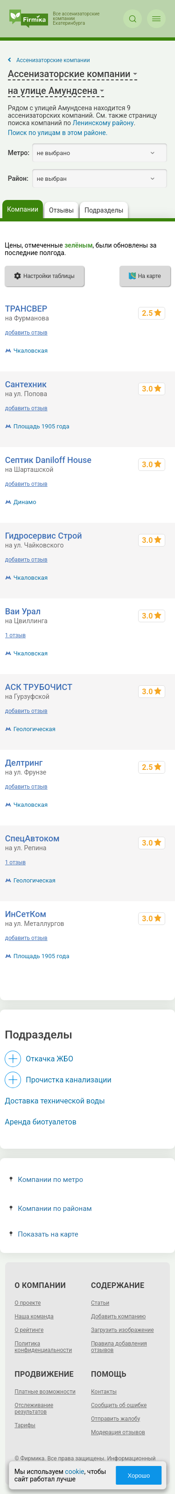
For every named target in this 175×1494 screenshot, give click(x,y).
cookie (74, 1471)
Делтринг (24, 763)
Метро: (18, 153)
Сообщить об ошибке (119, 1405)
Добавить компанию (118, 1316)
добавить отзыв (26, 332)
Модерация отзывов (118, 1432)
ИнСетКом (25, 914)
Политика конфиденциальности (43, 1346)
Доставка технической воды (55, 1100)
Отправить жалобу (115, 1419)
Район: (18, 178)
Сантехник (26, 384)
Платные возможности (45, 1391)
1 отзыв (15, 635)
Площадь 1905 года (42, 426)
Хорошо (138, 1475)
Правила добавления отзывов (119, 1346)
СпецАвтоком (32, 838)
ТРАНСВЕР (26, 308)
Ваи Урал (23, 611)
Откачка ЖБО (49, 1058)
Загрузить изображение (122, 1330)
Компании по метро (46, 1179)
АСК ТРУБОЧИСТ (38, 687)
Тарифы (24, 1425)
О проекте (27, 1303)
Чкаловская (31, 350)
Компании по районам (50, 1208)
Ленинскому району (103, 123)
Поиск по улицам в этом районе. (58, 132)
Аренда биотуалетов (41, 1121)
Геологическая (35, 729)
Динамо (25, 501)
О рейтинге (28, 1330)
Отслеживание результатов (33, 1408)
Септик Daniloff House (48, 460)
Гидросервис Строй (43, 536)
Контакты (104, 1391)
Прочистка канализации (68, 1079)
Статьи (100, 1303)
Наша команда (34, 1316)
